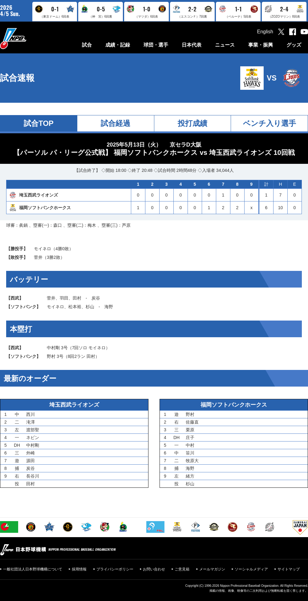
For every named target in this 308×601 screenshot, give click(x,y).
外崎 (30, 452)
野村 (51, 356)
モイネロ (42, 248)
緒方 (190, 476)
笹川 (190, 452)
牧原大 (192, 460)
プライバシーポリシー (114, 569)
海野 (108, 306)
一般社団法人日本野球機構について (32, 569)
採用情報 (79, 569)
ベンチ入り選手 (269, 123)
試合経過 (115, 123)
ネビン (32, 437)
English (265, 31)
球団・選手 (156, 45)
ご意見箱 (182, 569)
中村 (190, 445)
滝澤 (30, 422)
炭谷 (95, 298)
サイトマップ (289, 569)
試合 (87, 45)
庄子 (190, 437)
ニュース (225, 45)
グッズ (293, 45)
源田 (30, 460)
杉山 (90, 306)
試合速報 (17, 78)
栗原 (190, 429)
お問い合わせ (154, 569)
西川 (30, 414)
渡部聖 (32, 429)
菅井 (38, 257)
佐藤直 (192, 422)
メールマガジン (212, 569)
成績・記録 (117, 45)
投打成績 (192, 123)
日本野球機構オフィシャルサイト (28, 38)
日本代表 (191, 45)
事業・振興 (260, 45)
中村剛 (53, 347)
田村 (77, 298)
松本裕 (74, 306)
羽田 (64, 298)
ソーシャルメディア (251, 569)
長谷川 (32, 476)
